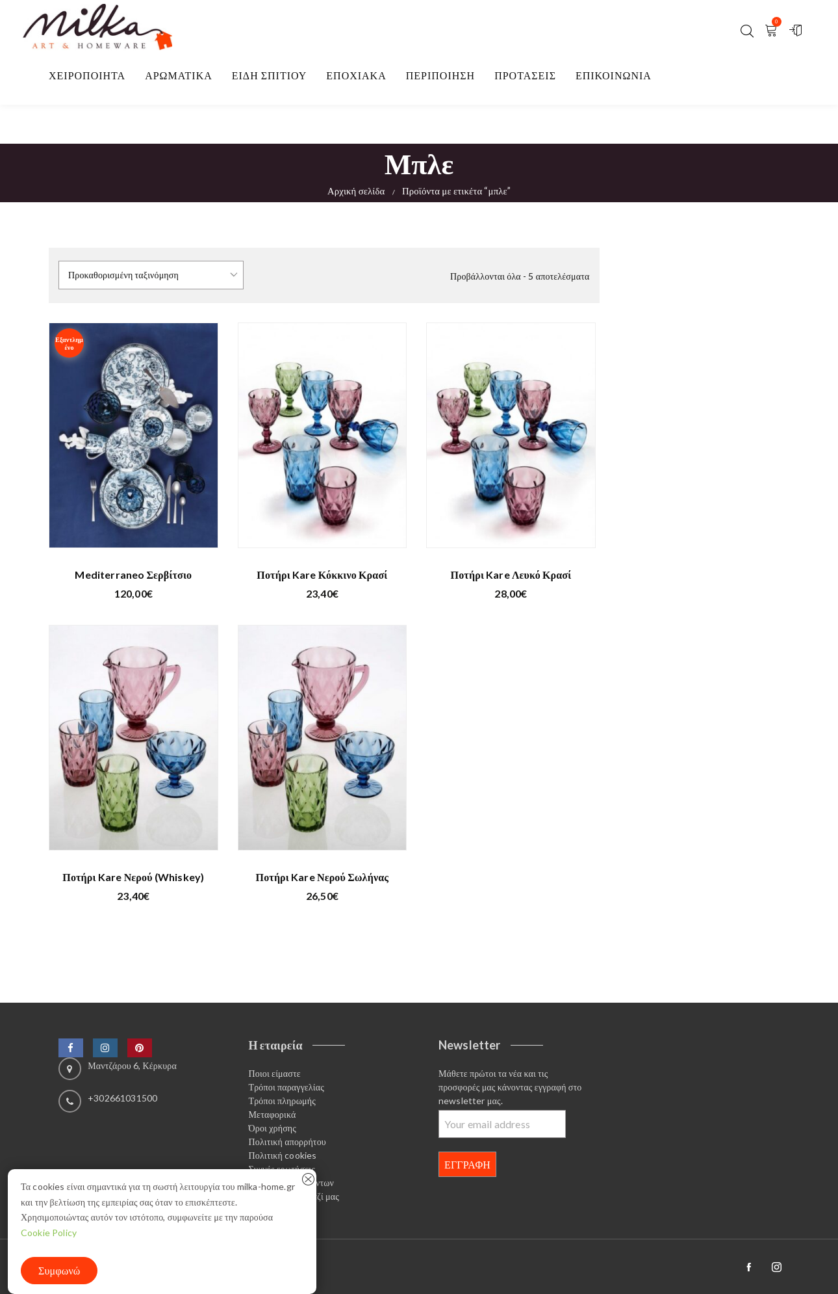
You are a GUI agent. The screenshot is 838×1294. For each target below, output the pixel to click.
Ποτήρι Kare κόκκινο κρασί (322, 574)
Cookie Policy (49, 1232)
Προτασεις (525, 75)
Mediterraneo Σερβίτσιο (133, 574)
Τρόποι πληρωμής (282, 1100)
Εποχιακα (356, 75)
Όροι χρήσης (273, 1127)
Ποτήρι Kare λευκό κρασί (511, 574)
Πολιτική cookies (283, 1155)
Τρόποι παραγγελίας (286, 1086)
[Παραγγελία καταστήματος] (151, 275)
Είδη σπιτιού (269, 75)
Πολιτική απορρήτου (287, 1141)
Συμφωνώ (59, 1270)
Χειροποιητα (87, 75)
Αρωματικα (178, 75)
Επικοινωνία (614, 75)
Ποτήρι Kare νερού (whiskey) (133, 877)
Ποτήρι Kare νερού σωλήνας (322, 877)
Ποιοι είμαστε (275, 1073)
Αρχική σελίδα (356, 190)
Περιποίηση (440, 75)
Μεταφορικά (272, 1114)
